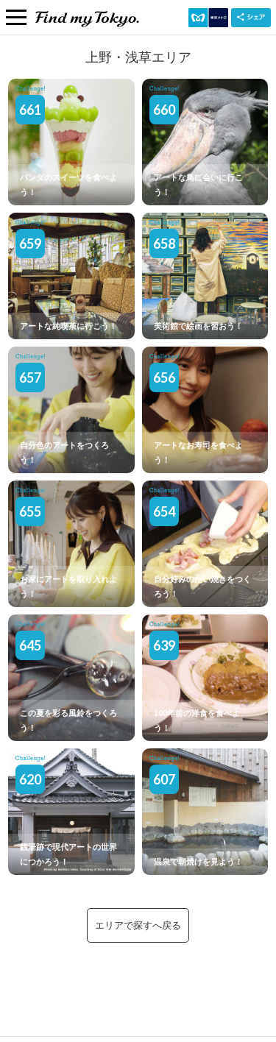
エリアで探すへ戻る (138, 925)
